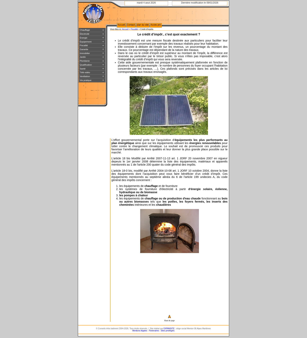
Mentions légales (139, 331)
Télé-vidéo (85, 72)
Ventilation (85, 76)
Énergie (83, 38)
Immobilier (85, 53)
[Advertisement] (169, 281)
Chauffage (85, 30)
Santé (82, 69)
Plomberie (85, 61)
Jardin (83, 57)
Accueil (125, 29)
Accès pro (155, 24)
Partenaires (154, 331)
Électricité (84, 34)
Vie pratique (85, 80)
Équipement (85, 42)
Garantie (84, 49)
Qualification (86, 65)
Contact (131, 24)
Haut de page (169, 320)
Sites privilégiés (167, 331)
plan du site (143, 24)
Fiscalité (135, 29)
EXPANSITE (168, 328)
